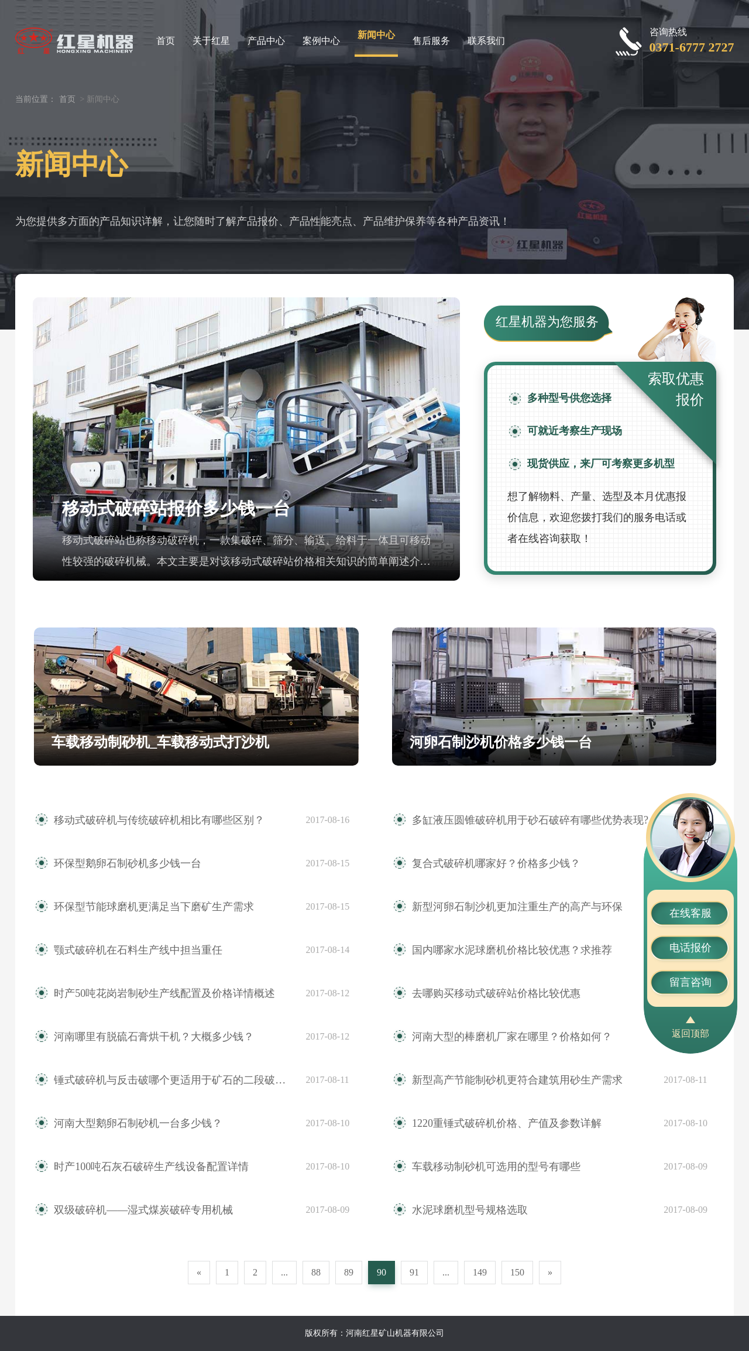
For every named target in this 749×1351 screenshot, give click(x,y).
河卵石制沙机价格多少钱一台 (501, 742)
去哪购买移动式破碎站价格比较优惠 (496, 993)
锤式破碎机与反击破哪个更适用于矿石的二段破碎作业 (174, 1080)
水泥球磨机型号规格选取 (470, 1210)
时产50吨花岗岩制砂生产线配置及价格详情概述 (164, 993)
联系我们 (486, 41)
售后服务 (431, 41)
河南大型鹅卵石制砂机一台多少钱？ (138, 1123)
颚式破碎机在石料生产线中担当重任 (138, 950)
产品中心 (266, 41)
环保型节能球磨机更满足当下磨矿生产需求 (154, 907)
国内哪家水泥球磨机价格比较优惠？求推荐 (512, 950)
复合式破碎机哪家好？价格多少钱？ (496, 863)
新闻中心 (376, 35)
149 (480, 1272)
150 (517, 1272)
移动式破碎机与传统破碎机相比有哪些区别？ (159, 820)
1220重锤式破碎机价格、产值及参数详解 (507, 1123)
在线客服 (690, 913)
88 (316, 1272)
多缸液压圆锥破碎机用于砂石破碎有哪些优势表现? (530, 820)
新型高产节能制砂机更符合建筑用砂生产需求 (517, 1080)
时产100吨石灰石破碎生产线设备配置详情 (151, 1166)
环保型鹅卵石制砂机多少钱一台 (127, 863)
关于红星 (211, 41)
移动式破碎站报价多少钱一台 (176, 508)
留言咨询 (690, 982)
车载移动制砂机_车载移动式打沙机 (160, 742)
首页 (165, 41)
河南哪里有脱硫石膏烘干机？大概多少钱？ (154, 1037)
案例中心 (321, 41)
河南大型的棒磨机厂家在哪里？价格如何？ (512, 1037)
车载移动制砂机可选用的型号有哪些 (496, 1166)
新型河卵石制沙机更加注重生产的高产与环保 (517, 907)
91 (414, 1272)
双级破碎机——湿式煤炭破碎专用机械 (143, 1210)
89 (348, 1272)
